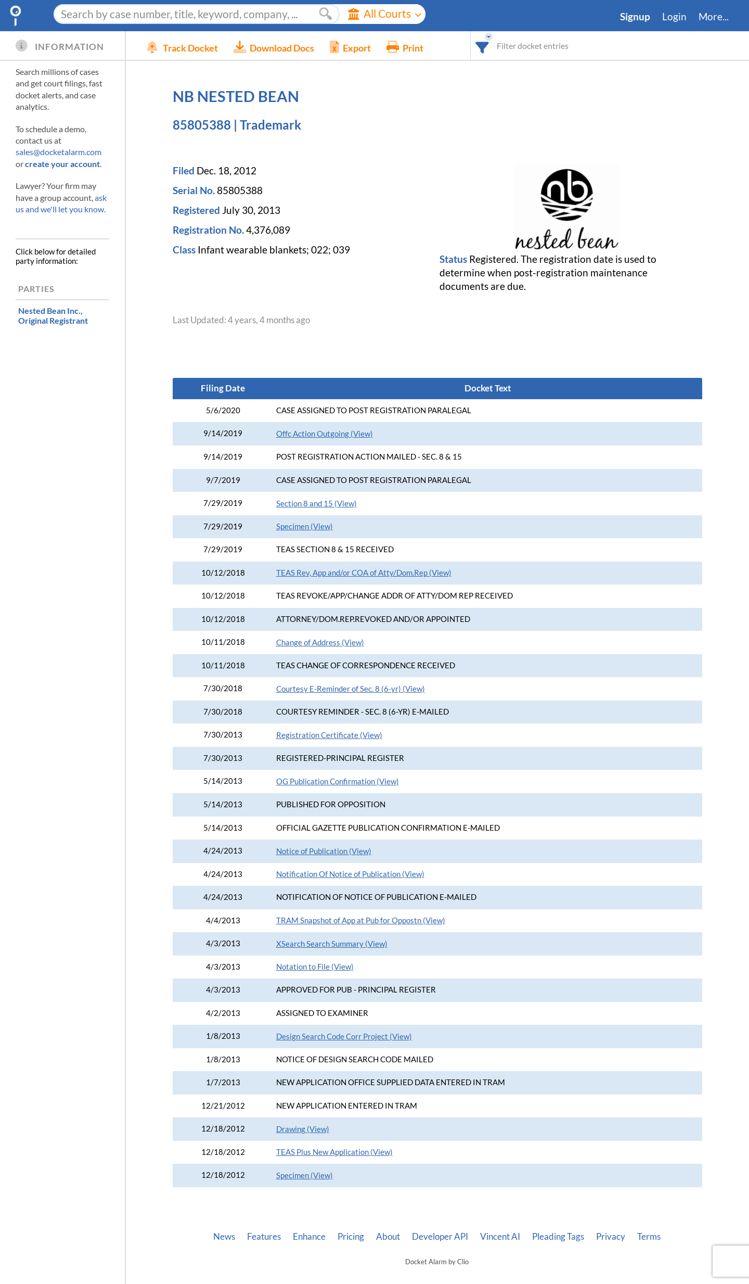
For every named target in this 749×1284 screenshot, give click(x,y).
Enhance (309, 1236)
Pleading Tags (558, 1236)
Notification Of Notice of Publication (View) (350, 874)
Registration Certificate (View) (329, 735)
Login (674, 16)
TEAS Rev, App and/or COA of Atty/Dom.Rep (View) (363, 572)
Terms (649, 1236)
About (388, 1236)
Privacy (610, 1236)
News (224, 1236)
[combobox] (482, 45)
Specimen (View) (304, 526)
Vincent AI (500, 1236)
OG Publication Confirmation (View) (337, 781)
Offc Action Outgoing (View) (324, 433)
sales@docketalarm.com (58, 152)
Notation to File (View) (315, 966)
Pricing (351, 1236)
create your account (62, 164)
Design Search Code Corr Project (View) (344, 1036)
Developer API (440, 1236)
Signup (635, 16)
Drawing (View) (302, 1129)
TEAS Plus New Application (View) (334, 1152)
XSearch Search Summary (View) (332, 943)
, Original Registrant (53, 315)
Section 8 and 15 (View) (316, 503)
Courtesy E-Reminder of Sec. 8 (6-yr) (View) (350, 688)
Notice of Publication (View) (323, 851)
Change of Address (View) (320, 642)
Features (264, 1236)
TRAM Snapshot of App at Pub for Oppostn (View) (360, 920)
